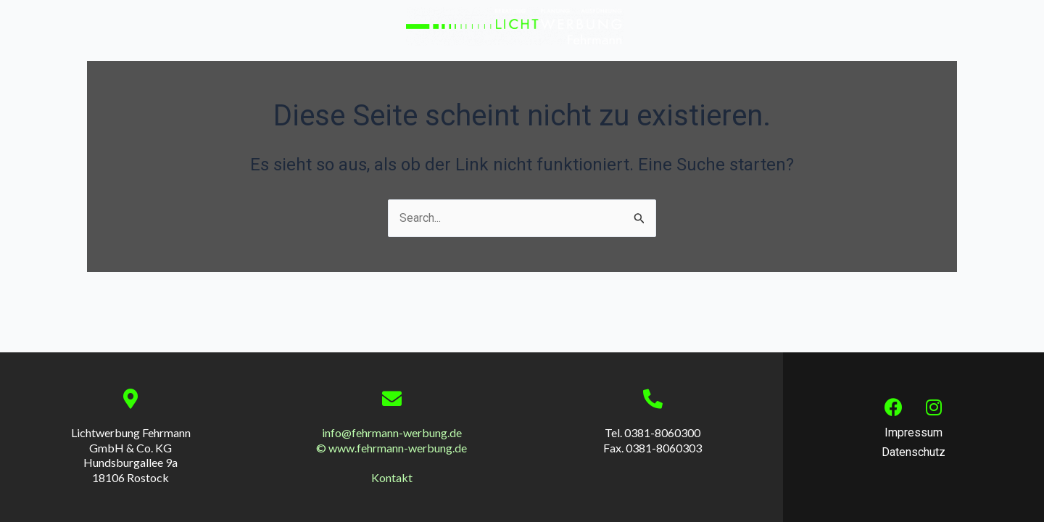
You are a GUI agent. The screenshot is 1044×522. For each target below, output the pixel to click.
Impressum (913, 432)
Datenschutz (913, 452)
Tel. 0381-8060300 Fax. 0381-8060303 (652, 440)
